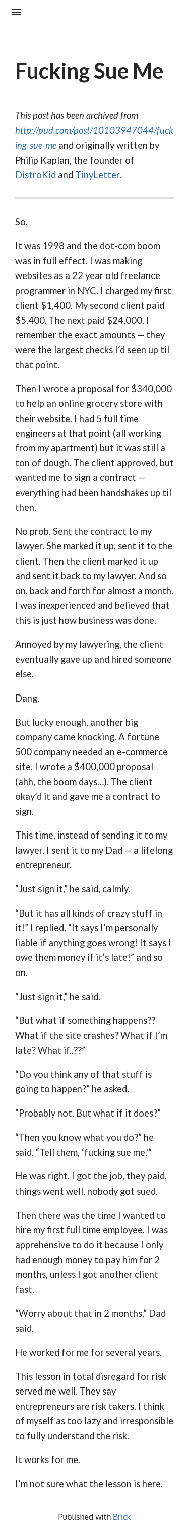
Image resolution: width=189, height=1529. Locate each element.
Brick (122, 1517)
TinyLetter (97, 174)
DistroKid (35, 174)
